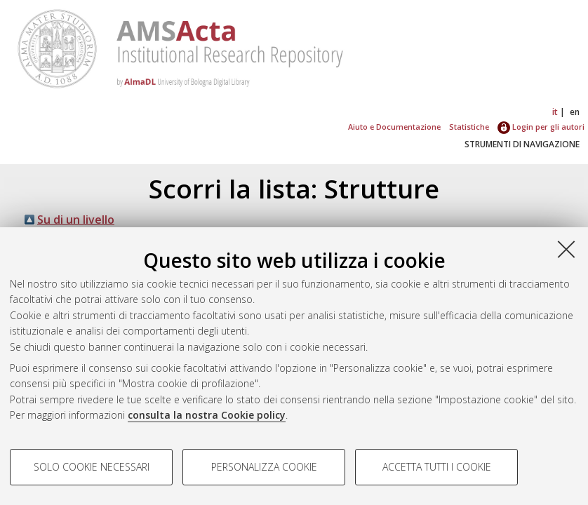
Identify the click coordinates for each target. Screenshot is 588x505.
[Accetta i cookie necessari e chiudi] (566, 249)
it (555, 112)
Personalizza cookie (264, 466)
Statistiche (469, 126)
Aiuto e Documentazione (394, 126)
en (575, 112)
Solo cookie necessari (91, 466)
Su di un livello (75, 219)
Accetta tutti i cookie (436, 466)
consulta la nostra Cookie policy (207, 415)
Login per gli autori (540, 126)
